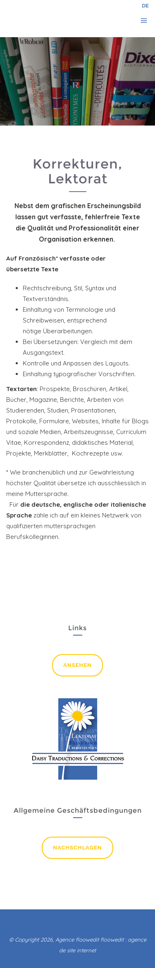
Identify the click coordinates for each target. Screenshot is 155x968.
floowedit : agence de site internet (102, 945)
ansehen (77, 665)
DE (145, 5)
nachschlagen (77, 848)
